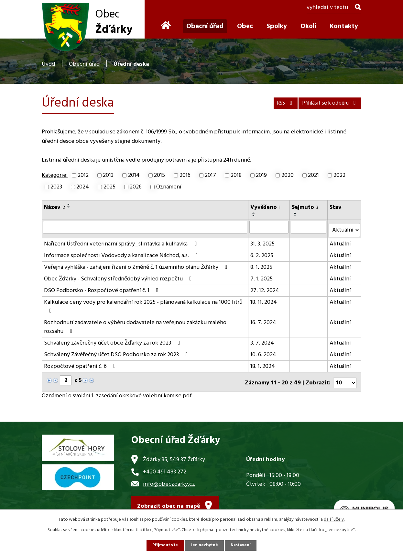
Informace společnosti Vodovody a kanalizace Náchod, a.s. (122, 253)
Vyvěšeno (266, 207)
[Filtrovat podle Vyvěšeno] (269, 227)
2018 (236, 175)
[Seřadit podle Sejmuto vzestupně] (295, 213)
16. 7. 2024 (264, 320)
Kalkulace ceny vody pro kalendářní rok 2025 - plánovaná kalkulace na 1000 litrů (143, 303)
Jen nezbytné (204, 545)
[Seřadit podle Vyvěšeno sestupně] (254, 215)
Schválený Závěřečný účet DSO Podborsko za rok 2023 (117, 352)
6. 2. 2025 (262, 253)
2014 (134, 175)
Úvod (48, 64)
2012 (83, 175)
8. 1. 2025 (262, 264)
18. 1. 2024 (263, 363)
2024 (82, 187)
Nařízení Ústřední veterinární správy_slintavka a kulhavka (121, 241)
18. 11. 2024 (264, 299)
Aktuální (341, 241)
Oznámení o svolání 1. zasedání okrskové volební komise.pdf (117, 391)
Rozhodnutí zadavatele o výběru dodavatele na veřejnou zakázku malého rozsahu (135, 324)
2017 (210, 175)
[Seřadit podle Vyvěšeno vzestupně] (254, 213)
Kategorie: (55, 175)
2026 (136, 187)
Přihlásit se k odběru (325, 101)
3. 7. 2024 (262, 340)
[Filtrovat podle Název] (145, 227)
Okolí (308, 26)
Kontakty (344, 26)
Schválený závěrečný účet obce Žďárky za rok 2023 (113, 340)
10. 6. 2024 (264, 352)
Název (54, 207)
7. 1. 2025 (262, 276)
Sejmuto (305, 207)
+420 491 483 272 (164, 467)
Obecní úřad (84, 64)
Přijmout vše (163, 545)
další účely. (334, 519)
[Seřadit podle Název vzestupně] (68, 204)
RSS (272, 101)
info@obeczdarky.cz (169, 479)
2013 (108, 175)
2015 (159, 175)
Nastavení (242, 545)
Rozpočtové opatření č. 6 (81, 363)
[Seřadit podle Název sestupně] (68, 207)
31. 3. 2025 (263, 241)
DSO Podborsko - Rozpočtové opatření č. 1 (102, 288)
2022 (339, 175)
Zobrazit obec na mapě (168, 503)
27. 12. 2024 (265, 288)
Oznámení (168, 187)
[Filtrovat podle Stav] (344, 227)
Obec (245, 26)
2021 (313, 175)
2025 (109, 187)
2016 (185, 175)
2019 (261, 175)
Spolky (277, 26)
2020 (287, 175)
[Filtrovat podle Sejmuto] (309, 227)
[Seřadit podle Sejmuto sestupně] (295, 215)
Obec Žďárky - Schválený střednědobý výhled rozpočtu (119, 276)
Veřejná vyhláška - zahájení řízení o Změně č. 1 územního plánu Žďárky (137, 264)
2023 (56, 187)
